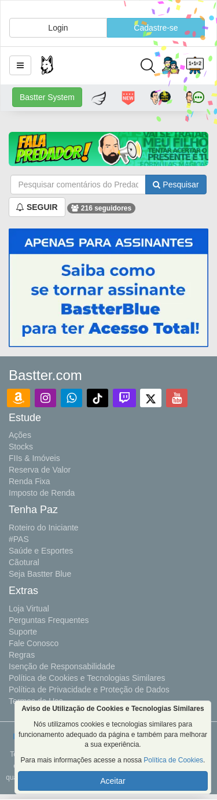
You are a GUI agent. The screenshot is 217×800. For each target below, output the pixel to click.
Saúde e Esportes (41, 550)
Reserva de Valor (40, 469)
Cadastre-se (156, 27)
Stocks (21, 446)
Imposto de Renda (42, 492)
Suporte (23, 631)
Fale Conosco (33, 643)
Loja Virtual (29, 608)
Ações (20, 435)
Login (58, 27)
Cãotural (24, 562)
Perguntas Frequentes (49, 620)
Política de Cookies (173, 760)
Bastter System (47, 97)
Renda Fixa (29, 481)
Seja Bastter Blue (40, 573)
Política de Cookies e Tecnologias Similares (87, 678)
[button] (20, 65)
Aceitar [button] (113, 781)
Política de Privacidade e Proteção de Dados (89, 689)
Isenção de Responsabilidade (62, 666)
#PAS (19, 539)
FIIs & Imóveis (34, 458)
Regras (22, 654)
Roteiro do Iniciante (44, 527)
